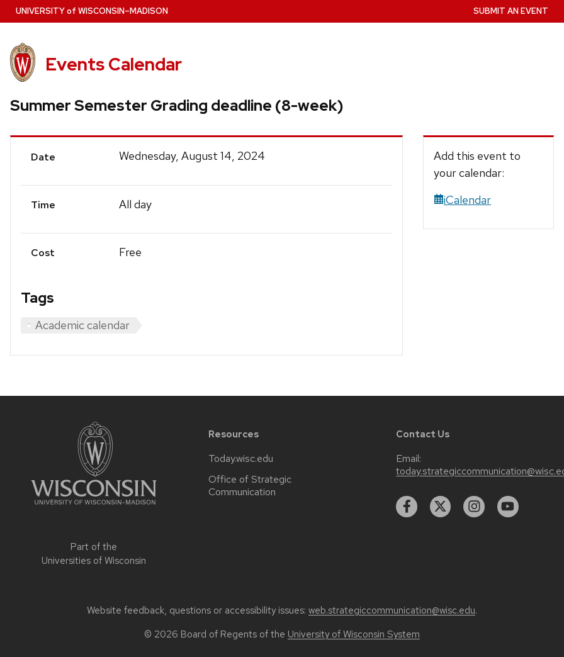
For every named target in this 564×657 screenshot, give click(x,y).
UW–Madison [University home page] (92, 11)
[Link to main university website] (94, 507)
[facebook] (406, 506)
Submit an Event (510, 11)
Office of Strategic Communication (249, 485)
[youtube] (508, 506)
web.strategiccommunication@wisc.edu (391, 610)
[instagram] (474, 506)
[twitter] (440, 506)
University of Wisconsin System (354, 634)
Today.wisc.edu (240, 458)
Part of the (94, 554)
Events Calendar (113, 64)
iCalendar (462, 200)
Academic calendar (82, 325)
